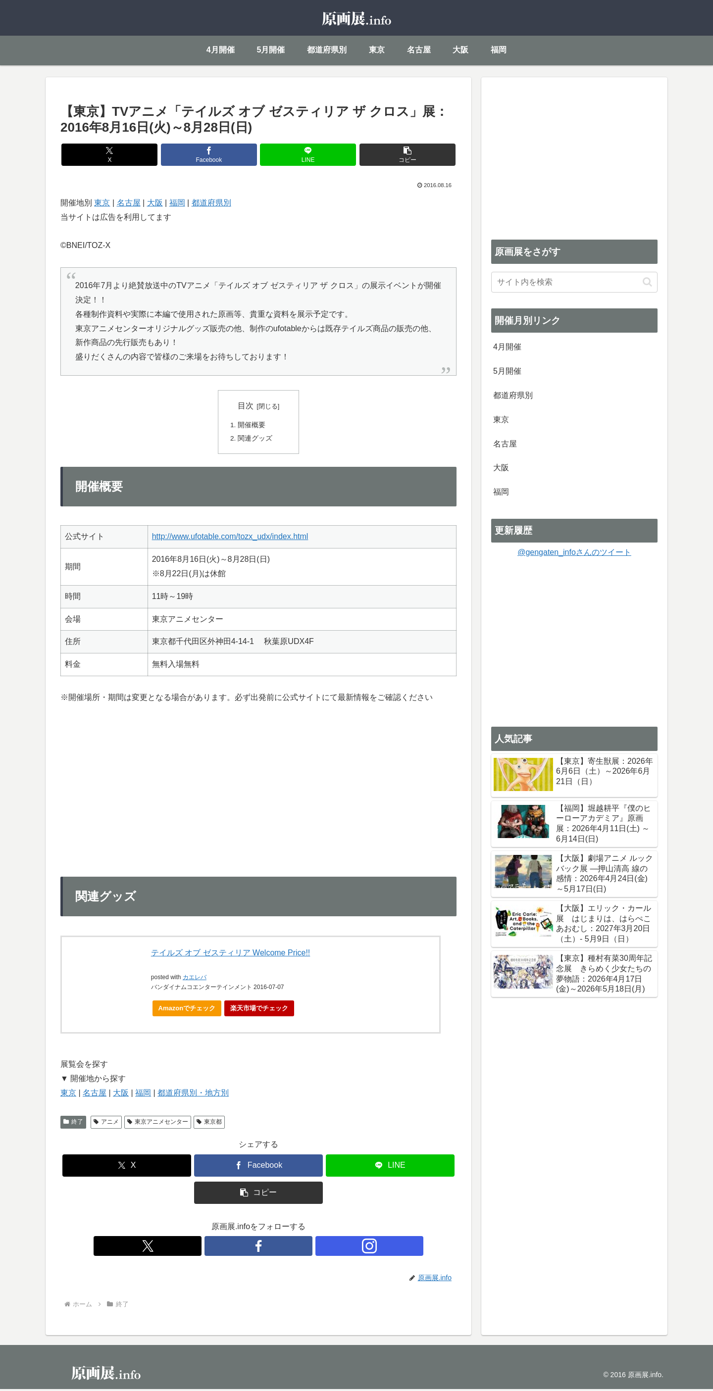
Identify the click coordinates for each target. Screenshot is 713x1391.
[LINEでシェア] (291, 155)
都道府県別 (211, 203)
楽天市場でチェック (259, 1009)
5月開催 (507, 371)
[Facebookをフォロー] (258, 1248)
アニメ (106, 1123)
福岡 (177, 203)
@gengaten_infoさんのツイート (574, 552)
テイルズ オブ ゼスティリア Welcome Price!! (230, 954)
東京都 (209, 1123)
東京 (102, 203)
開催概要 (252, 426)
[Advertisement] (574, 156)
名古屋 (129, 203)
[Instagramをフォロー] (281, 1248)
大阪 (155, 203)
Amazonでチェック (187, 1009)
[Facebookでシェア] (225, 155)
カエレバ (194, 979)
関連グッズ (255, 440)
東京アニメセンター (157, 1123)
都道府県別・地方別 (193, 1095)
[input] (574, 282)
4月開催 (507, 347)
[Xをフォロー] (236, 1248)
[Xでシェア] (158, 155)
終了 (73, 1123)
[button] (358, 155)
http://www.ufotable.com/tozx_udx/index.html (230, 538)
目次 (246, 405)
